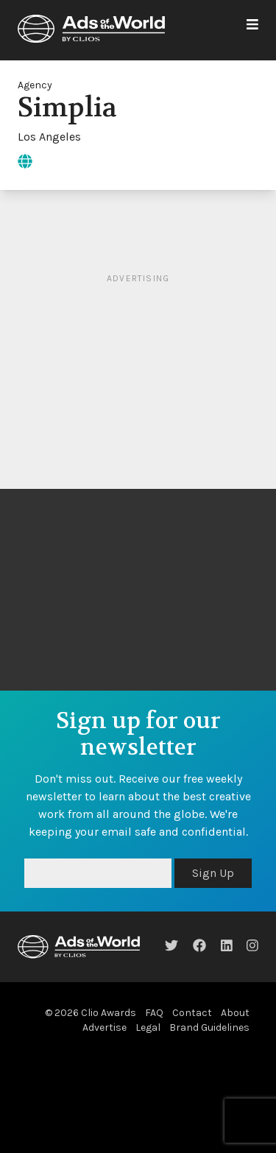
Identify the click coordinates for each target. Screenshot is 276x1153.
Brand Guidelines (209, 1027)
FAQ (154, 1012)
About (235, 1012)
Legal (147, 1027)
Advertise (104, 1027)
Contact (192, 1012)
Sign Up (213, 873)
